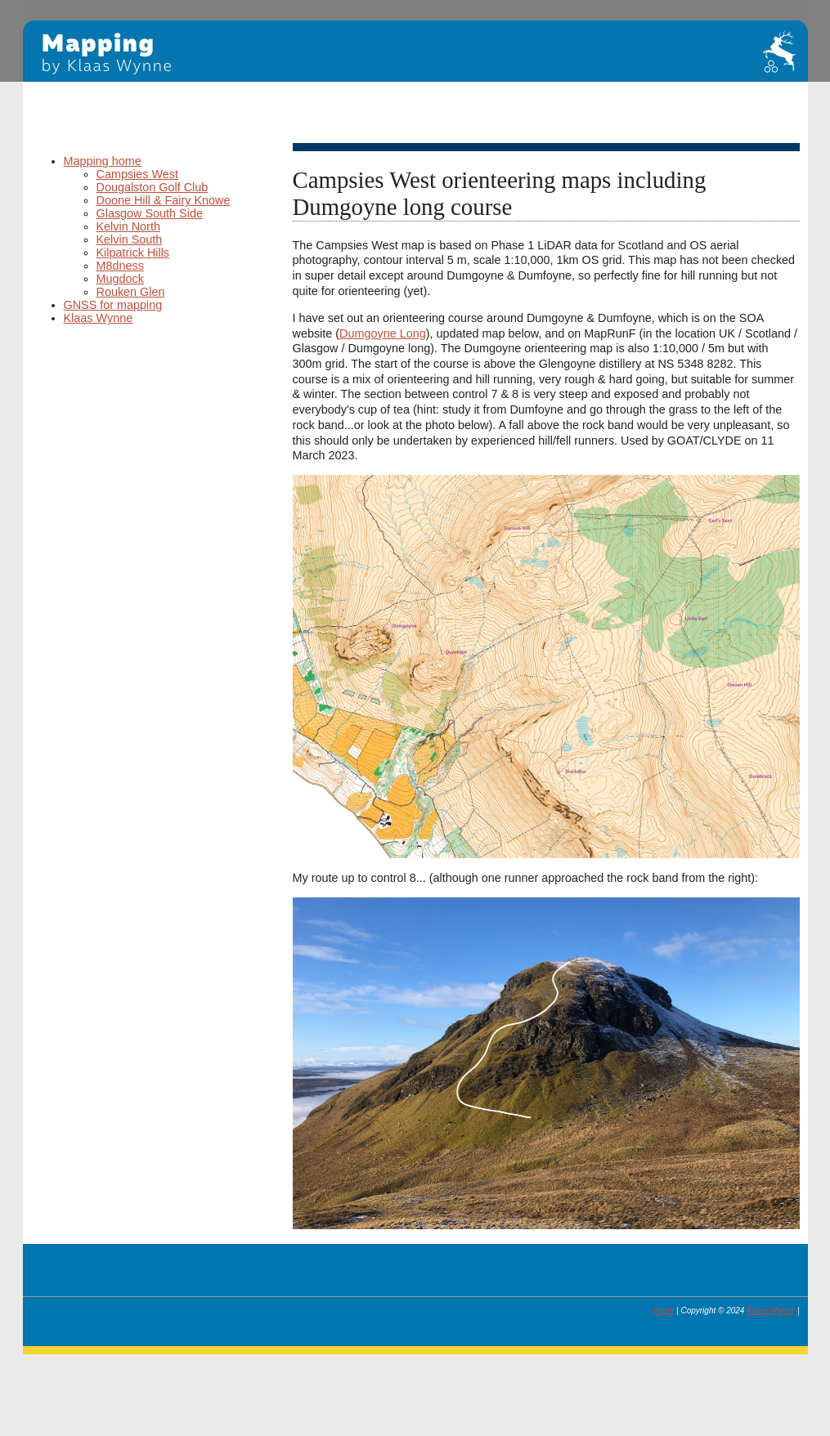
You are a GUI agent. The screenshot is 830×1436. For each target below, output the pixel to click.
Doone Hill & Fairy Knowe (163, 200)
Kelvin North (128, 226)
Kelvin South (129, 239)
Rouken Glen (130, 291)
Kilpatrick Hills (133, 252)
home (663, 1310)
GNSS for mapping (113, 304)
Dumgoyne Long (382, 333)
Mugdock (120, 278)
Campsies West (137, 174)
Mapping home (102, 161)
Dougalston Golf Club (152, 187)
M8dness (120, 265)
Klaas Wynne (98, 317)
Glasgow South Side (149, 213)
